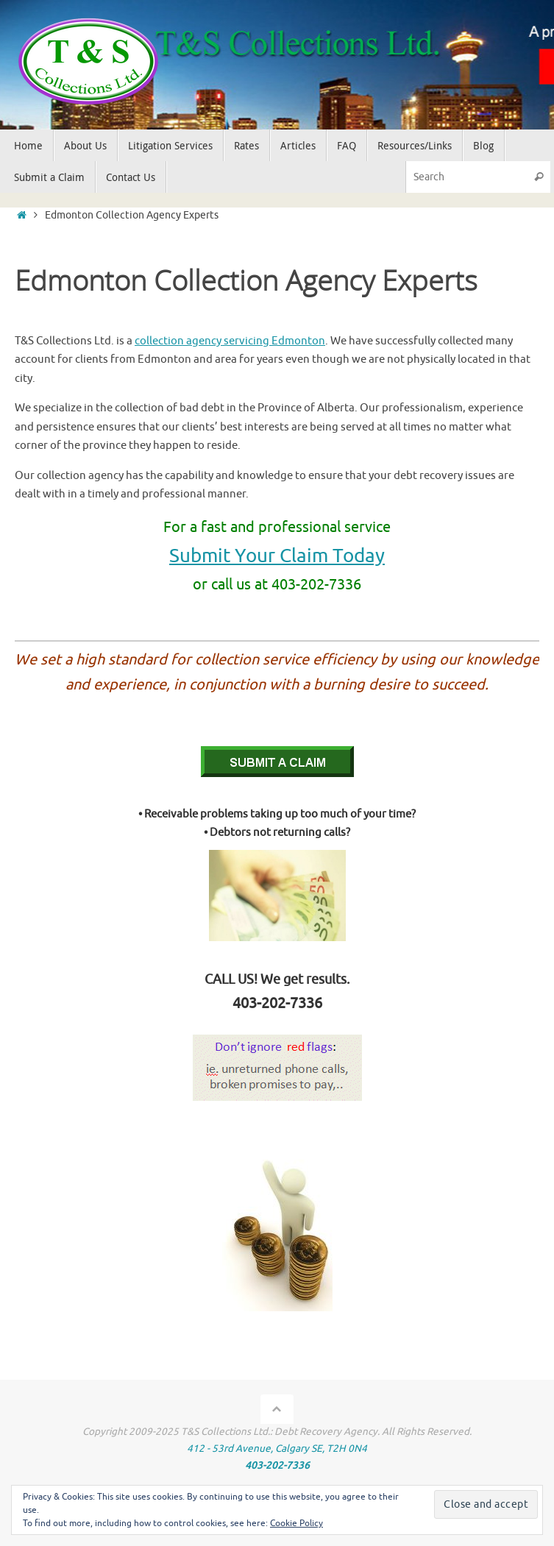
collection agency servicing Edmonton (230, 341)
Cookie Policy (296, 1523)
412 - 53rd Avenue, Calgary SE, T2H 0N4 (277, 1448)
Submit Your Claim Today (277, 556)
